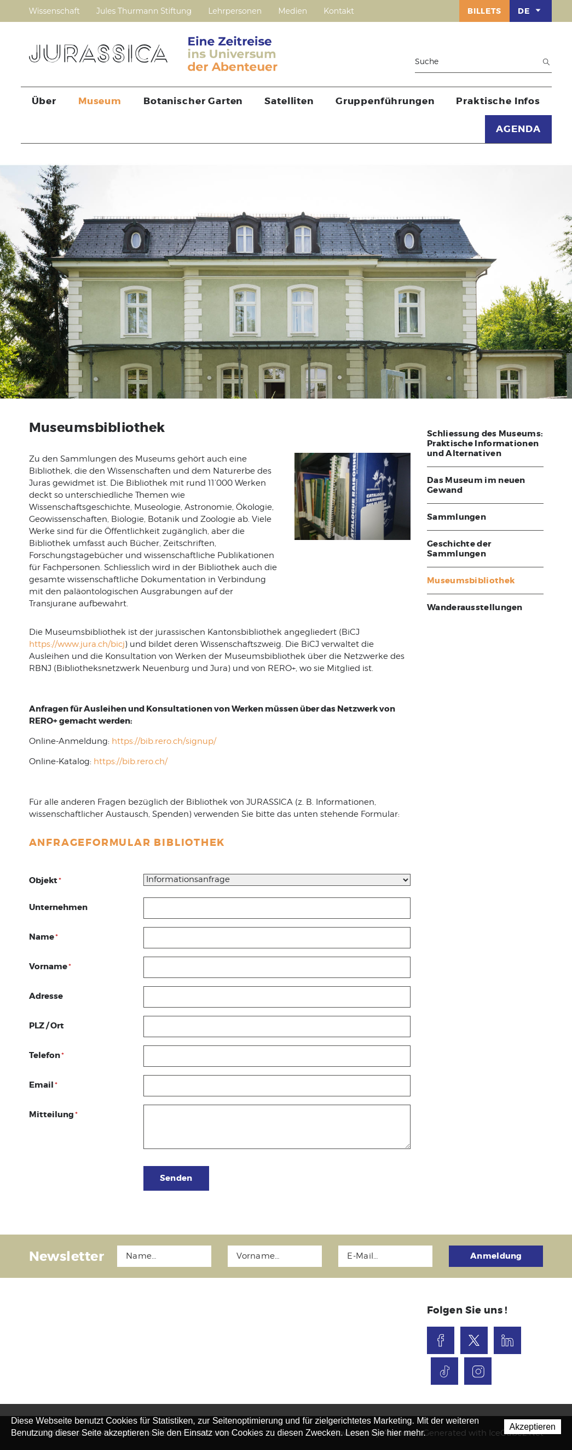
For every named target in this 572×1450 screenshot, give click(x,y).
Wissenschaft (54, 11)
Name (43, 936)
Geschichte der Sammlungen (459, 548)
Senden (176, 1178)
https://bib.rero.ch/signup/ (164, 741)
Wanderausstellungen (475, 607)
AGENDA (518, 129)
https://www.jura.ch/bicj (77, 644)
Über (44, 101)
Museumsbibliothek (471, 580)
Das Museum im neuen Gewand (476, 485)
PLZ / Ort (46, 1025)
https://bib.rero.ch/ (130, 761)
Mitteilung (53, 1114)
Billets (484, 11)
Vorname (50, 966)
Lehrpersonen (235, 11)
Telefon (46, 1055)
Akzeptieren (533, 1426)
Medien (292, 11)
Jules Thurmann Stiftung (144, 11)
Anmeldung (496, 1255)
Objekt (45, 880)
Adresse (46, 996)
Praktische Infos (498, 101)
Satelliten (289, 101)
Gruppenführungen (385, 101)
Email (43, 1084)
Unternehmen (58, 907)
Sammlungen (456, 516)
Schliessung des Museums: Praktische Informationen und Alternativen (485, 443)
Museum (100, 101)
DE (530, 10)
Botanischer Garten (192, 101)
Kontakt (338, 11)
